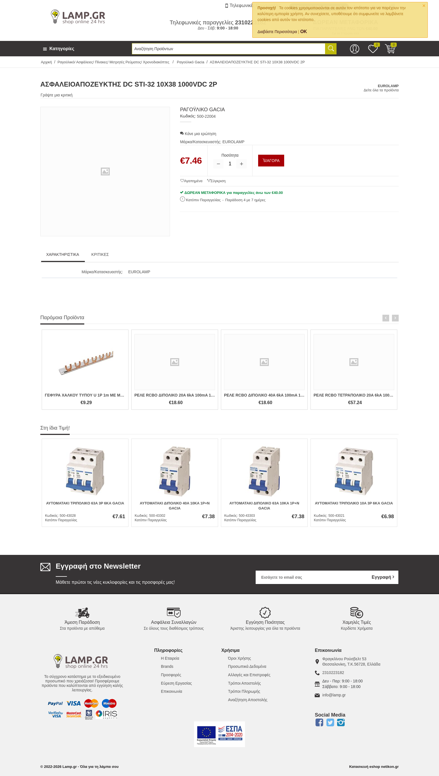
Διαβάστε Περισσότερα (277, 31)
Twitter (330, 722)
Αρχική (46, 62)
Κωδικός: (188, 116)
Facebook (319, 722)
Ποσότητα (229, 155)
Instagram (341, 722)
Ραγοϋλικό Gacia (190, 62)
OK (303, 31)
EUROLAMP (234, 142)
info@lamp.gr (333, 695)
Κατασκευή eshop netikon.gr (374, 767)
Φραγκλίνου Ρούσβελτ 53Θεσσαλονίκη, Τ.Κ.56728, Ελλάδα (351, 662)
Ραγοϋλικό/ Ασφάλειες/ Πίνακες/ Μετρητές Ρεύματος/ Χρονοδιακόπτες (113, 62)
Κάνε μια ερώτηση (198, 133)
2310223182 (333, 672)
